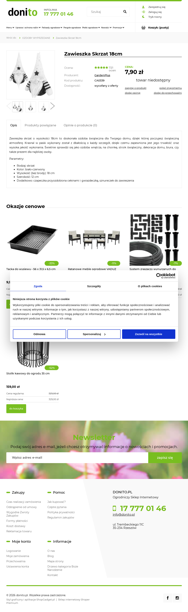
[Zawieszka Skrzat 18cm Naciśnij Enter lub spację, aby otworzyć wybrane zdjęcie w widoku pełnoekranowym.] (30, 75)
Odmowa (39, 334)
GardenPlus (102, 75)
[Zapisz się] (165, 457)
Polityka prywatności (61, 512)
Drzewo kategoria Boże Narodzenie (62, 568)
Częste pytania (56, 507)
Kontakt (52, 575)
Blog (50, 556)
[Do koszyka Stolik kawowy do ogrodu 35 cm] (16, 408)
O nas (51, 551)
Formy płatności (17, 521)
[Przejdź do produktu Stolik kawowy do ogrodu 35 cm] (32, 348)
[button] (8, 106)
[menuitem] (10, 27)
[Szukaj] (125, 12)
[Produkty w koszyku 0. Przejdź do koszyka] (158, 27)
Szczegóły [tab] (94, 286)
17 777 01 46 (58, 14)
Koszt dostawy (15, 526)
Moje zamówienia (17, 556)
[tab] (13, 125)
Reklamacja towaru (19, 531)
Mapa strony (55, 561)
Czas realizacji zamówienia (23, 502)
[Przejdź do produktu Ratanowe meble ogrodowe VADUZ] (94, 244)
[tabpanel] (94, 159)
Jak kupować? (56, 502)
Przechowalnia (15, 561)
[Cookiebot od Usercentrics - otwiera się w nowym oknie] (159, 276)
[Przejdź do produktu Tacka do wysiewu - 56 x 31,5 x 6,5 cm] (32, 244)
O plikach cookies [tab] (150, 286)
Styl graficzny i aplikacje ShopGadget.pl (30, 599)
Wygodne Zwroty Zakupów (17, 514)
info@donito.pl (124, 514)
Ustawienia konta (17, 566)
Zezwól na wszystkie (148, 334)
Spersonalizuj (94, 334)
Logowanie (13, 551)
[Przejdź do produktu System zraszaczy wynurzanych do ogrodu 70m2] (156, 244)
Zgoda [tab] (38, 286)
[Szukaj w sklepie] (104, 11)
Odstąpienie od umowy (21, 507)
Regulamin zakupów (60, 517)
